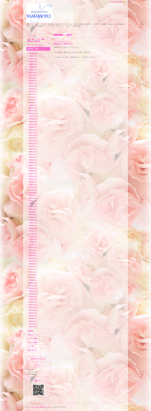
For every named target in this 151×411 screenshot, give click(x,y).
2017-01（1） (33, 244)
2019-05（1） (33, 198)
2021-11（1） (33, 132)
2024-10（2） (33, 72)
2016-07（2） (33, 255)
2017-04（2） (33, 239)
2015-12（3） (33, 269)
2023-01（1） (33, 107)
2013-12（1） (33, 321)
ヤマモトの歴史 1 (33, 338)
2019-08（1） (33, 192)
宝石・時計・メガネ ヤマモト (41, 407)
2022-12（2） (33, 110)
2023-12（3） (33, 91)
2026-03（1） (33, 53)
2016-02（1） (33, 263)
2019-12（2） (33, 181)
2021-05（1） (33, 138)
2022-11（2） (33, 113)
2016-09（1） (33, 252)
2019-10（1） (33, 187)
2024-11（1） (33, 69)
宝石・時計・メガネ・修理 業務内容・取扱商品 (38, 40)
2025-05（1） (33, 58)
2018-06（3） (33, 214)
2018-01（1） (33, 225)
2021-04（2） (33, 140)
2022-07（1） (33, 116)
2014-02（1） (33, 315)
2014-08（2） (33, 307)
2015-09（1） (33, 277)
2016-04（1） (33, 261)
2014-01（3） (33, 318)
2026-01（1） (33, 56)
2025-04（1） (33, 61)
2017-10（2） (33, 230)
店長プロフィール (33, 335)
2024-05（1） (33, 77)
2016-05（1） (33, 258)
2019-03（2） (33, 200)
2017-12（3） (33, 228)
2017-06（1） (33, 236)
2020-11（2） (33, 151)
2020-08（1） (33, 159)
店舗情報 (30, 331)
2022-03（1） (33, 124)
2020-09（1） (33, 157)
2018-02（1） (33, 222)
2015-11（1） (33, 271)
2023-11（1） (33, 94)
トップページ (31, 35)
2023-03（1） (33, 102)
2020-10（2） (33, 154)
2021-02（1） (33, 146)
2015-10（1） (33, 274)
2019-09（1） (33, 189)
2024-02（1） (33, 86)
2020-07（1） (33, 162)
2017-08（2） (33, 233)
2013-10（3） (33, 326)
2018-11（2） (33, 209)
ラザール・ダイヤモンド (35, 45)
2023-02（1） (33, 105)
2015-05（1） (33, 288)
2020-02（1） (33, 176)
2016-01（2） (33, 266)
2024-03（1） (33, 83)
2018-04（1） (33, 217)
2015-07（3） (33, 282)
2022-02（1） (33, 127)
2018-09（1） (33, 211)
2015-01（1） (33, 299)
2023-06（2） (33, 99)
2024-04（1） (33, 80)
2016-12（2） (33, 247)
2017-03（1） (33, 241)
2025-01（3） (33, 64)
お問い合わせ (31, 350)
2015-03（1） (33, 293)
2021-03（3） (33, 143)
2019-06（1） (33, 195)
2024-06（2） (33, 75)
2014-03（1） (33, 312)
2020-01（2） (33, 179)
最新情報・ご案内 (33, 49)
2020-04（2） (33, 170)
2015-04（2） (33, 291)
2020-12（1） (33, 148)
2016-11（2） (33, 250)
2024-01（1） (33, 88)
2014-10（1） (33, 304)
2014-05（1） (33, 310)
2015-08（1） (33, 280)
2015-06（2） (33, 285)
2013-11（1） (33, 323)
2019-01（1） (33, 203)
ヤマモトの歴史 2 (33, 342)
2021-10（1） (33, 135)
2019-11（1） (33, 184)
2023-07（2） (33, 97)
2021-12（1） (33, 129)
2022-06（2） (33, 118)
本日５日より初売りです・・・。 (66, 44)
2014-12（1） (33, 302)
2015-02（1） (33, 296)
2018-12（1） (33, 206)
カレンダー (31, 346)
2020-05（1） (33, 168)
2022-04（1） (33, 121)
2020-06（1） (33, 165)
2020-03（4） (33, 173)
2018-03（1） (33, 220)
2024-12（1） (33, 66)
